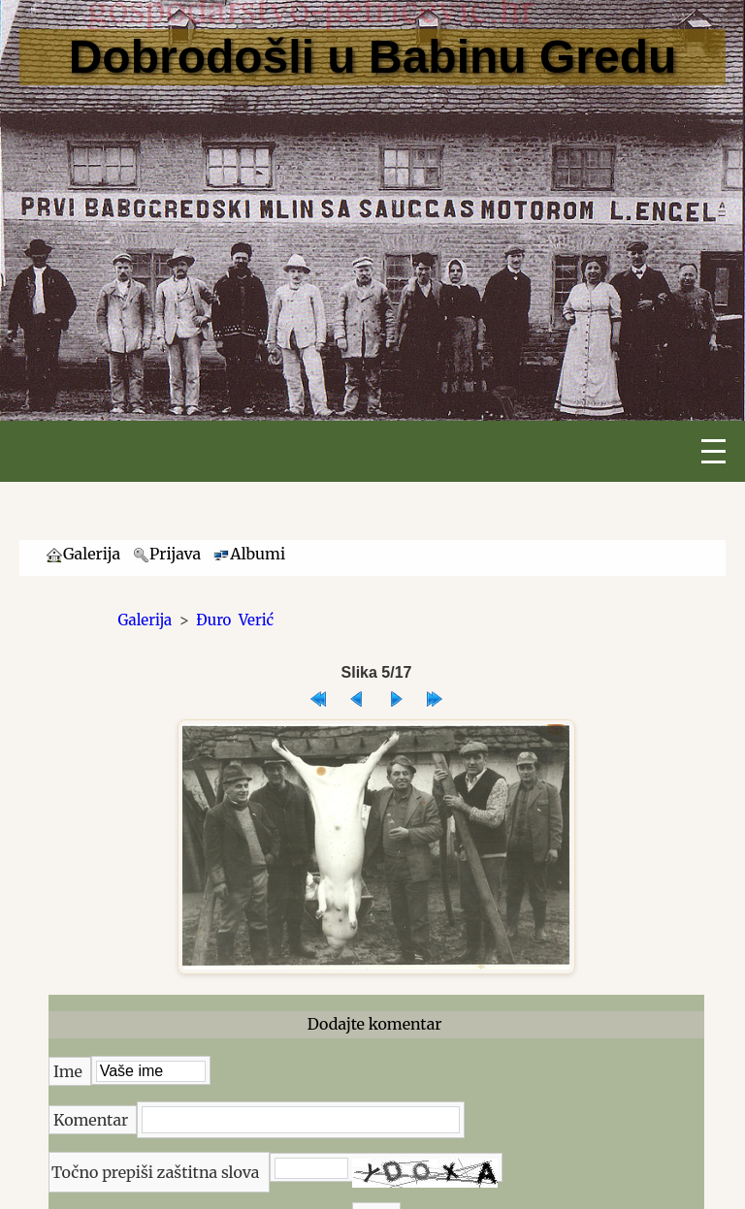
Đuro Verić (235, 620)
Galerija (145, 620)
